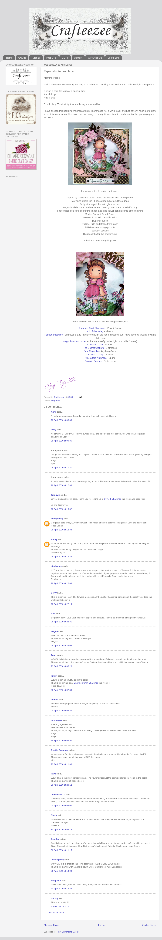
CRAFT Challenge (112, 499)
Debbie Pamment (59, 750)
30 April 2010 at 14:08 (61, 871)
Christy (54, 898)
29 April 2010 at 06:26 (61, 666)
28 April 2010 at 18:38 (61, 530)
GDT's (65, 57)
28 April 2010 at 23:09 (61, 645)
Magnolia (55, 400)
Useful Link (113, 57)
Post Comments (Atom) (68, 932)
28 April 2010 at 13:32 (61, 509)
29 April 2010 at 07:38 (61, 690)
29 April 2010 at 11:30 (61, 764)
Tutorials (35, 57)
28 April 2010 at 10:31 (61, 467)
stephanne (56, 566)
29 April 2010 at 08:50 (61, 740)
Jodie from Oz (58, 794)
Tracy (54, 655)
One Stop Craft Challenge (86, 683)
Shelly (54, 815)
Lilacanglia (56, 720)
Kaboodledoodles (53, 334)
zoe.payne (56, 880)
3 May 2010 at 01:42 (61, 906)
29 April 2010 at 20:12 (61, 785)
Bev (53, 613)
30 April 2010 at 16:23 (61, 888)
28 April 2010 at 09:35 (61, 441)
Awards (22, 57)
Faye (53, 774)
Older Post (149, 925)
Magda (54, 631)
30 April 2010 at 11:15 (61, 850)
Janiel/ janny (57, 860)
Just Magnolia (91, 351)
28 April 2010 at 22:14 (61, 604)
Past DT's (51, 57)
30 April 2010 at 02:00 (61, 805)
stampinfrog (57, 518)
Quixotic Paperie (93, 361)
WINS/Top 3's (95, 57)
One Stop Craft (95, 344)
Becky (54, 539)
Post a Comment (56, 912)
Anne (53, 412)
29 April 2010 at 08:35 (61, 710)
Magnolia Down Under (74, 341)
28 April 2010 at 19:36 (61, 556)
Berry (54, 593)
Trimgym (55, 495)
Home (9, 57)
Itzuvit (54, 676)
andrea (54, 699)
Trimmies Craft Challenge (92, 328)
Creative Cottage (95, 354)
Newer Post (51, 925)
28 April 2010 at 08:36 (61, 420)
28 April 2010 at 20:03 (61, 583)
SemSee (55, 839)
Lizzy (53, 429)
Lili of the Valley (95, 331)
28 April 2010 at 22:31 (61, 622)
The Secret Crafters (93, 348)
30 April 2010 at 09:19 (61, 829)
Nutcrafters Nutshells (96, 358)
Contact (78, 57)
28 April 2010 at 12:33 (61, 485)
